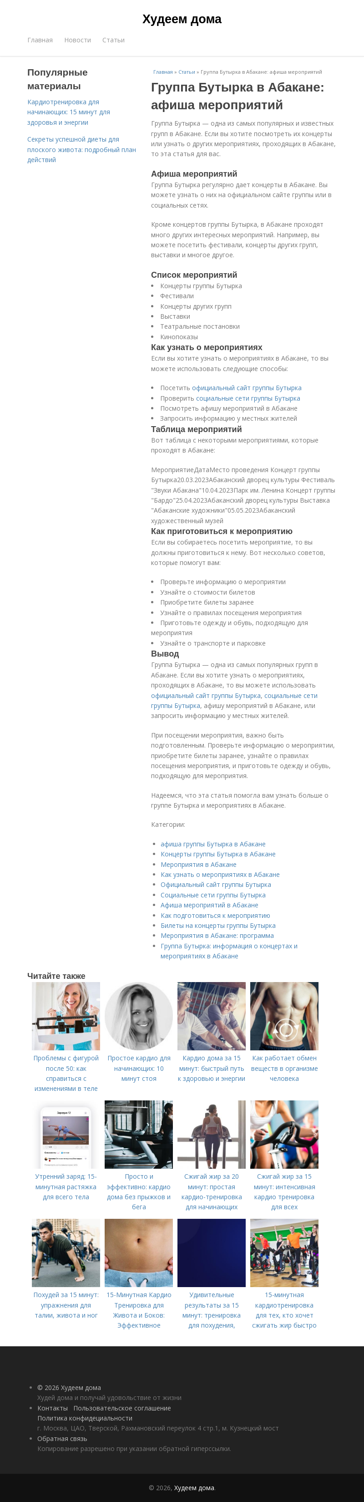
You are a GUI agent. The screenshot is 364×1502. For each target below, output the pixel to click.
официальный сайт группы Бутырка (247, 387)
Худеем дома (182, 19)
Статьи (113, 40)
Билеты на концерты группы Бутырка (218, 925)
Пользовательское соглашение (122, 1408)
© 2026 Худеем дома (69, 1387)
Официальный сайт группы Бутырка (216, 884)
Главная (40, 40)
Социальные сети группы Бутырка (213, 895)
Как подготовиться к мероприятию (215, 915)
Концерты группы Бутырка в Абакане (218, 854)
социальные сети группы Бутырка (248, 398)
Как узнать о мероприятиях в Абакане (220, 874)
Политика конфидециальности (84, 1418)
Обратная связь (62, 1438)
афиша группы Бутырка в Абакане (213, 844)
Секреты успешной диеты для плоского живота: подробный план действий (81, 149)
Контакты (52, 1408)
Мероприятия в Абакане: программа (217, 935)
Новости (77, 40)
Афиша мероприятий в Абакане (209, 905)
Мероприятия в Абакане (199, 864)
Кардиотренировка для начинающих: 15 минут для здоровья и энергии (68, 112)
